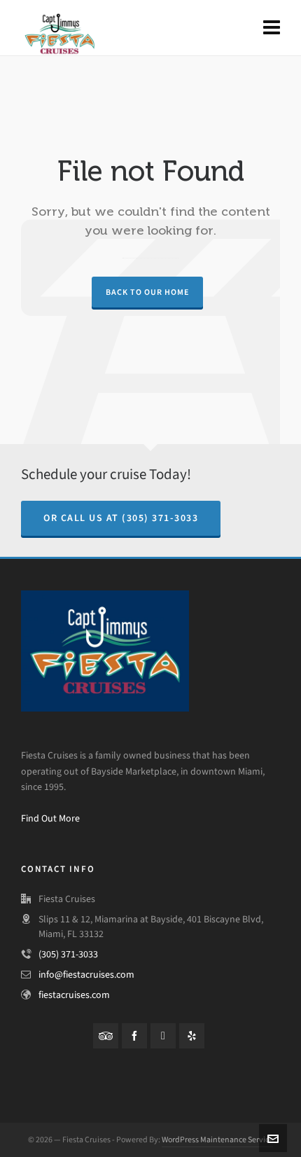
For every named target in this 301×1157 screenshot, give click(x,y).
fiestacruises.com (74, 995)
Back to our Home (147, 292)
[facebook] (134, 1035)
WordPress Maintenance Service (217, 1139)
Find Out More (50, 818)
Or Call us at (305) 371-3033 (120, 518)
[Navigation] (271, 28)
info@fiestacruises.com (86, 974)
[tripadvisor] (105, 1035)
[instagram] (163, 1035)
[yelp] (191, 1035)
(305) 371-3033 (68, 954)
